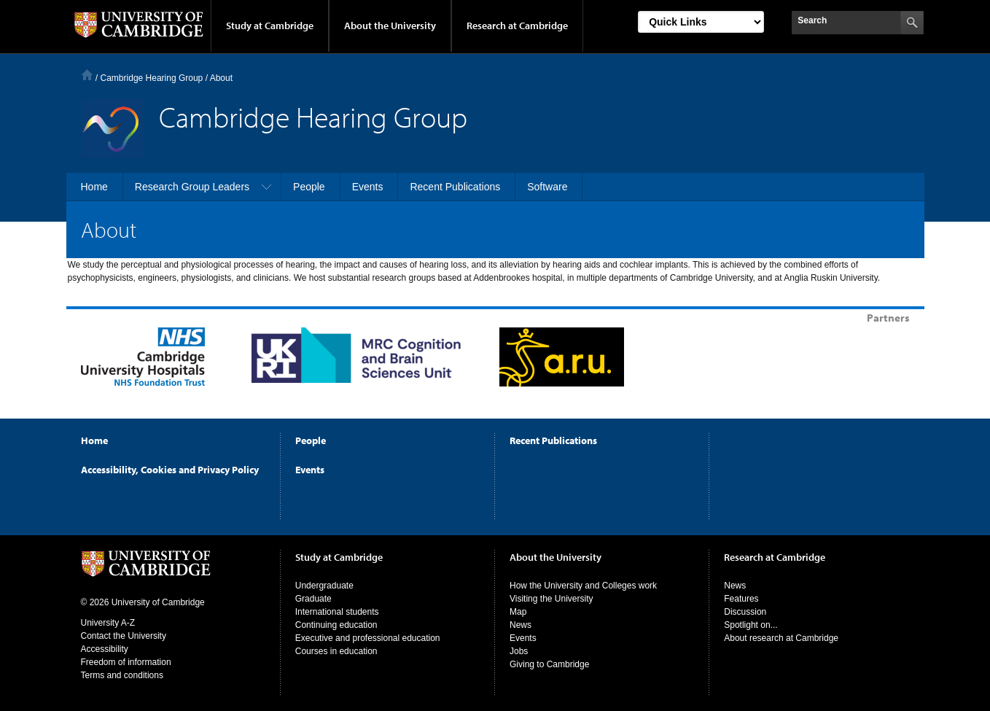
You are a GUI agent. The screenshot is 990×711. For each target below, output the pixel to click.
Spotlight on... (750, 625)
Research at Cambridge (517, 25)
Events (309, 469)
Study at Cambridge (269, 25)
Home (87, 75)
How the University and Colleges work (583, 585)
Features (741, 599)
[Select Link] (701, 22)
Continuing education (336, 625)
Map (518, 612)
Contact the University (123, 636)
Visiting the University (551, 599)
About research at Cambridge (781, 638)
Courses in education (336, 651)
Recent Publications (553, 440)
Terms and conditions (122, 675)
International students (337, 612)
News (520, 625)
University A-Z (108, 623)
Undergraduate (324, 585)
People (310, 440)
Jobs (519, 651)
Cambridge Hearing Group (152, 78)
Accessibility (104, 649)
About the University (390, 25)
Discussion (745, 612)
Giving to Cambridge (549, 664)
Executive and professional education (367, 638)
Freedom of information (126, 662)
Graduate (313, 599)
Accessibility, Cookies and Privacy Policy (170, 469)
